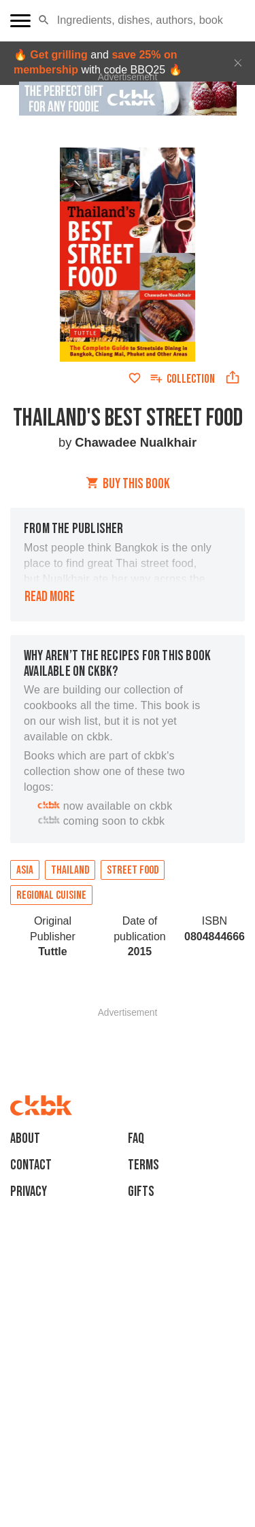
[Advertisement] (128, 1034)
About (25, 1138)
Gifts (141, 1191)
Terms (143, 1164)
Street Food (132, 870)
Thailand (70, 870)
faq (136, 1138)
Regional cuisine (51, 895)
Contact (31, 1164)
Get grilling (58, 55)
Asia (24, 870)
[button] (43, 20)
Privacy (28, 1191)
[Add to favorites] (134, 378)
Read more (49, 596)
